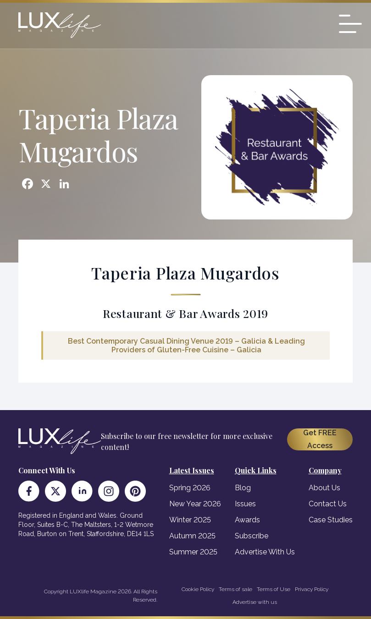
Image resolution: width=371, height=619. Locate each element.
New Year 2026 (195, 503)
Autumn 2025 (192, 535)
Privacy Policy (311, 589)
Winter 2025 (190, 519)
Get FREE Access (320, 439)
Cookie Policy (198, 589)
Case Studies (331, 519)
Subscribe (251, 535)
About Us (324, 487)
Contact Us (328, 503)
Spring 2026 (189, 487)
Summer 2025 (193, 552)
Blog (243, 487)
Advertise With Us (265, 552)
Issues (245, 503)
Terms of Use (273, 589)
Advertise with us (255, 602)
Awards (247, 519)
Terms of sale (235, 589)
